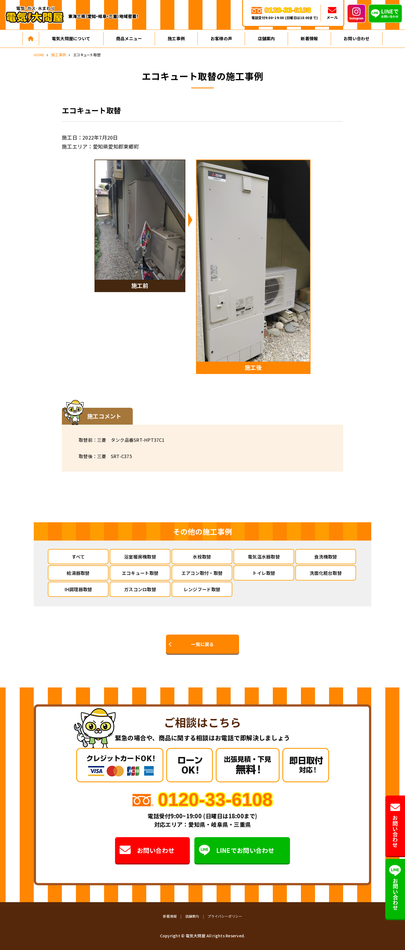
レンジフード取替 (202, 589)
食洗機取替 (325, 556)
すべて (78, 556)
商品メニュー (129, 38)
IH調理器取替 (78, 589)
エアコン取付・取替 (201, 573)
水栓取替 (202, 556)
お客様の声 (221, 38)
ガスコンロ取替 (140, 589)
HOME (39, 54)
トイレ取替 (263, 573)
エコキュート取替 (140, 573)
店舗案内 (266, 38)
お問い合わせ (357, 38)
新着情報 (309, 38)
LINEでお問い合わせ (236, 850)
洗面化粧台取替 (326, 573)
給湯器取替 (78, 573)
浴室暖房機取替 (140, 556)
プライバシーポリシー (225, 916)
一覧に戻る (202, 644)
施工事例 (176, 38)
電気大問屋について (71, 38)
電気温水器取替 (264, 556)
